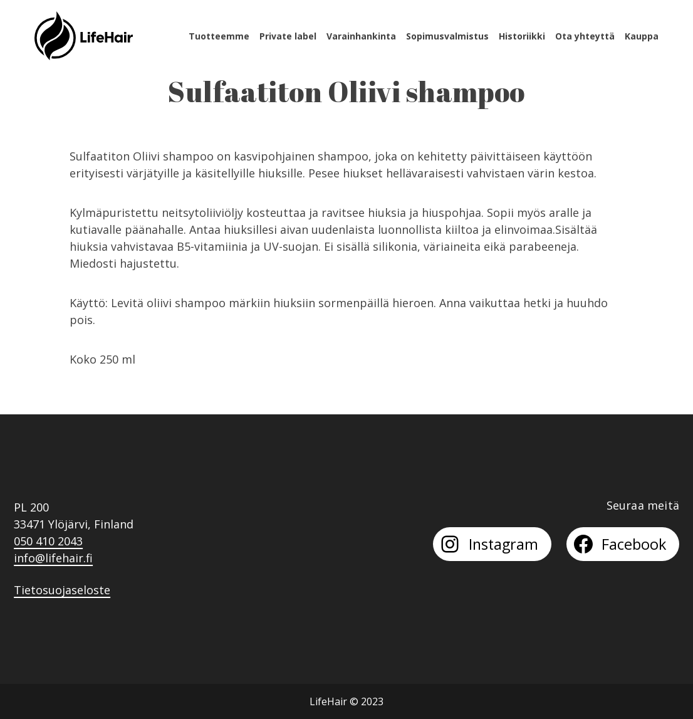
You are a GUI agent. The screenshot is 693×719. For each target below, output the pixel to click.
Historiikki (522, 36)
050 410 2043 (48, 540)
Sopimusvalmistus (447, 36)
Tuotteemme (219, 36)
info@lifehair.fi (53, 557)
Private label (287, 36)
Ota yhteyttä (585, 36)
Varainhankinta (361, 36)
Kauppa (642, 36)
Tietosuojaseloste (62, 589)
